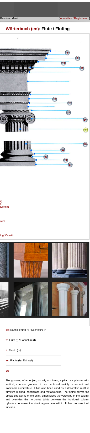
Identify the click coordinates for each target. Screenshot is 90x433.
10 (63, 63)
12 (54, 99)
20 (46, 157)
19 (63, 149)
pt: (7, 370)
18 (70, 103)
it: (7, 350)
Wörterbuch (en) (22, 28)
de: (8, 329)
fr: (7, 340)
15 (85, 144)
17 (68, 112)
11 (82, 68)
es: (8, 360)
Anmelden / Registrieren (74, 18)
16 (85, 119)
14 (65, 160)
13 (70, 164)
